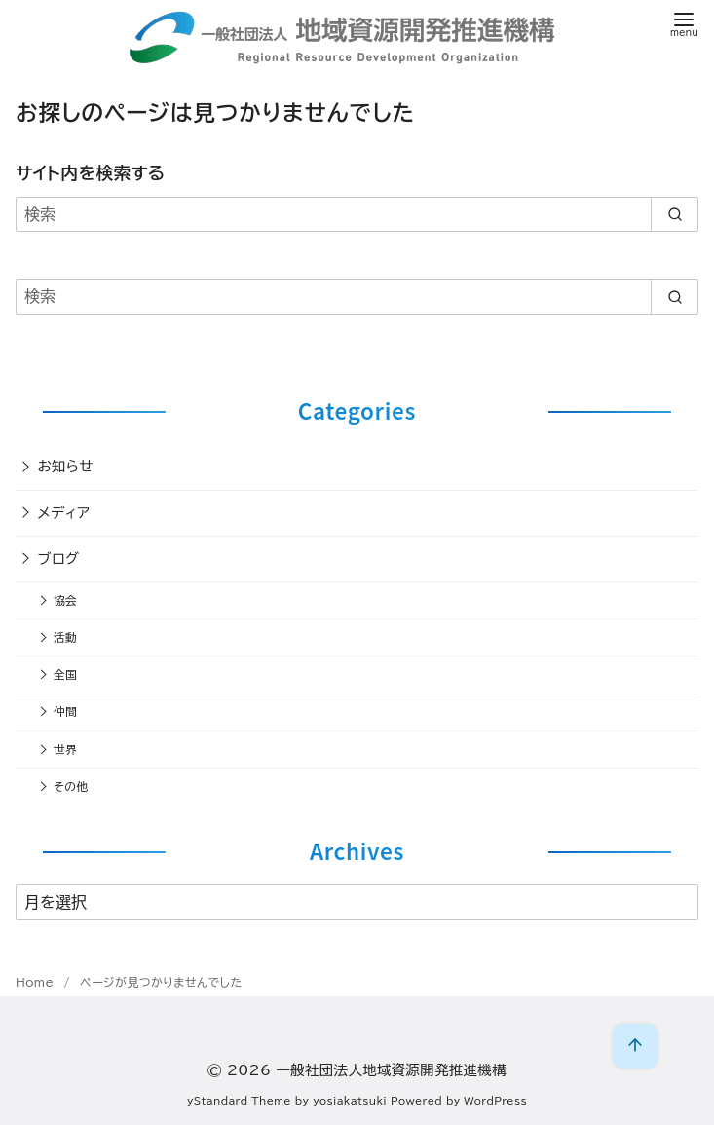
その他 (71, 786)
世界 (65, 749)
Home (37, 982)
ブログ (59, 558)
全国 (65, 674)
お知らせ (66, 466)
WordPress (495, 1101)
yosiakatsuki (350, 1101)
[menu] (684, 23)
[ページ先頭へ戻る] (635, 1046)
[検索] (357, 214)
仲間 (65, 711)
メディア (64, 513)
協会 (65, 600)
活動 (65, 637)
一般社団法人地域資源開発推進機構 (391, 1070)
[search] (674, 214)
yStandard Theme (239, 1101)
